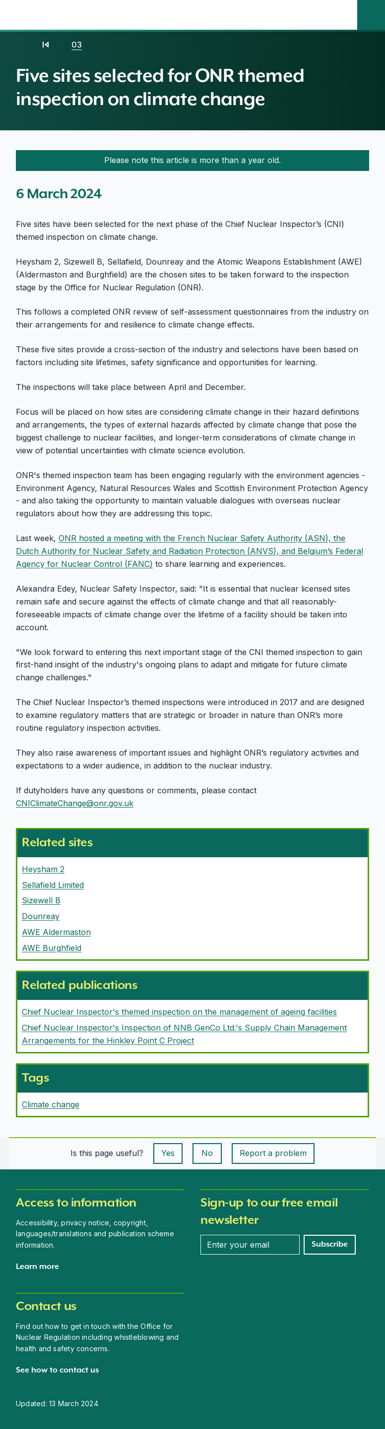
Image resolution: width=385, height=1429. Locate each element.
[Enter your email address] (250, 1245)
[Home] (26, 45)
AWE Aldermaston (56, 932)
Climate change (50, 1104)
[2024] (46, 45)
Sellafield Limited (53, 885)
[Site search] (371, 15)
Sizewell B (41, 900)
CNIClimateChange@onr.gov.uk (74, 803)
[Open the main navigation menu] (343, 15)
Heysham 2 (43, 869)
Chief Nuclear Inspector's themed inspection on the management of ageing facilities (179, 1012)
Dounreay (41, 916)
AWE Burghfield (51, 948)
